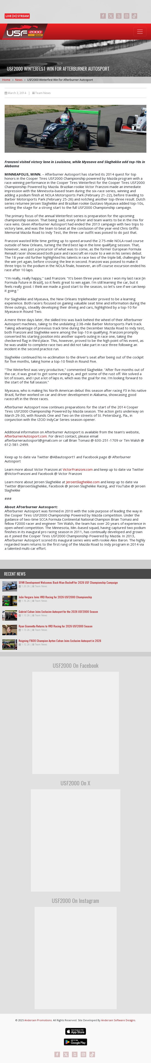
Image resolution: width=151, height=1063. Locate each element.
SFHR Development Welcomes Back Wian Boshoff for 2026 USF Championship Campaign (68, 582)
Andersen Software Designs (118, 1020)
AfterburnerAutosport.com (26, 436)
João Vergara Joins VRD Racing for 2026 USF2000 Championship (55, 597)
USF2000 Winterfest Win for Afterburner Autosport (60, 80)
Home (6, 80)
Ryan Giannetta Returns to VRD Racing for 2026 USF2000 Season (55, 626)
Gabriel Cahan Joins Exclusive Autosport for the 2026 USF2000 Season (58, 612)
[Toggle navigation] (139, 31)
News (18, 80)
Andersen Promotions (38, 1020)
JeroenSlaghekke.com (83, 482)
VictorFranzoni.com (78, 469)
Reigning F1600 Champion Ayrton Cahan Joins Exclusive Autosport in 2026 (60, 641)
